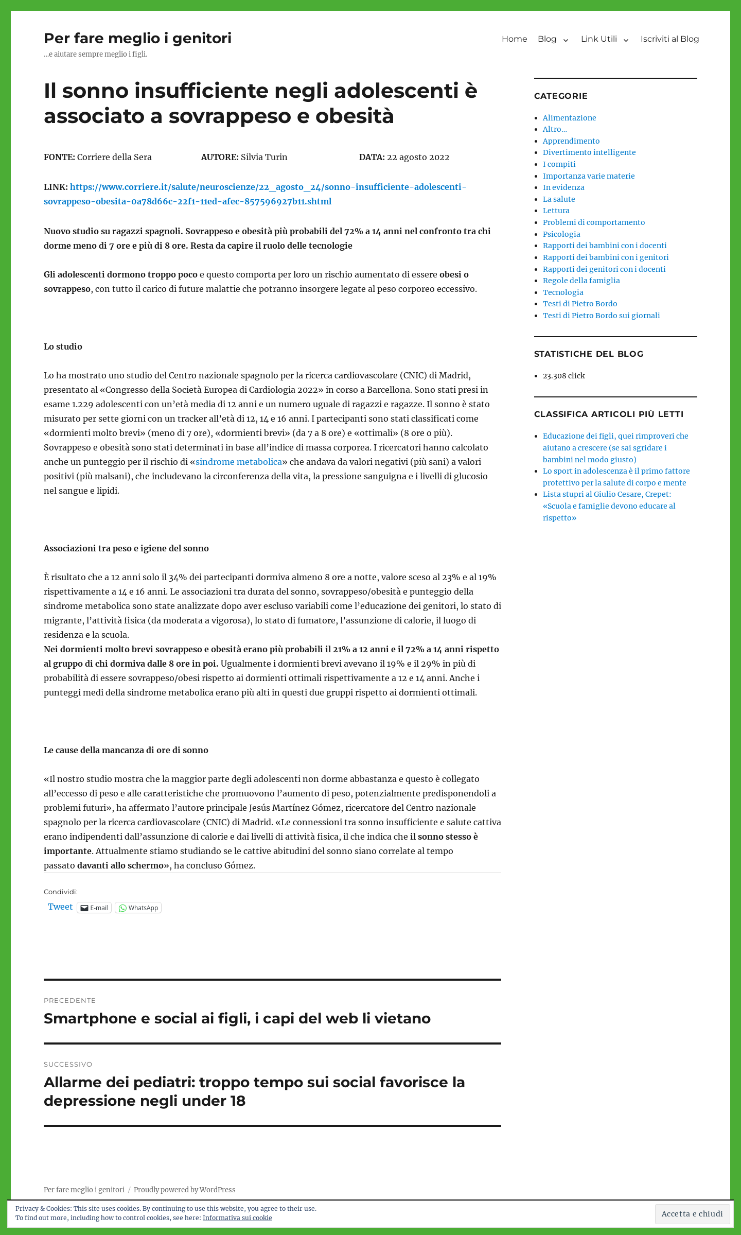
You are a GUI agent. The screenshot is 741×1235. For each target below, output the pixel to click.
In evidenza (564, 187)
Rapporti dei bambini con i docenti (605, 245)
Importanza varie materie (589, 176)
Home (514, 39)
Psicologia (561, 234)
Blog (547, 39)
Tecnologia (563, 292)
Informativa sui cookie (237, 1218)
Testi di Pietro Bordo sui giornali (601, 315)
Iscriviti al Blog (670, 39)
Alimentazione (569, 118)
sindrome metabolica (239, 462)
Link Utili (599, 39)
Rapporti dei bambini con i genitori (606, 257)
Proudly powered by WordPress (185, 1190)
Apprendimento (571, 141)
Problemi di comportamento (594, 222)
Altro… (555, 129)
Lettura (556, 210)
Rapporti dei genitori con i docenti (604, 269)
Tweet (60, 907)
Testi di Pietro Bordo (580, 303)
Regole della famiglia (581, 280)
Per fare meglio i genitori (138, 38)
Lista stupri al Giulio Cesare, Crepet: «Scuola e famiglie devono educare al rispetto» (609, 506)
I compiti (559, 164)
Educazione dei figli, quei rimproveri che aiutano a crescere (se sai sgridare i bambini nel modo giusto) (616, 447)
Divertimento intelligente (589, 152)
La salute (559, 199)
